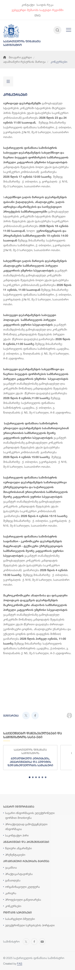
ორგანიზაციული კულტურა (22, 886)
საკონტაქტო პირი (17, 835)
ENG (37, 15)
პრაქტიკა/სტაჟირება (19, 874)
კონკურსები (13, 906)
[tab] (29, 777)
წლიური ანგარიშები (18, 848)
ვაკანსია (11, 867)
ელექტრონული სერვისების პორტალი (30, 925)
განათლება (12, 880)
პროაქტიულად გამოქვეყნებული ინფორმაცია (26, 826)
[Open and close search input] (57, 30)
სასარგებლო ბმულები (20, 918)
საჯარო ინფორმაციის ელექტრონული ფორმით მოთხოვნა (30, 815)
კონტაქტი (28, 4)
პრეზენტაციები (15, 854)
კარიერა (10, 893)
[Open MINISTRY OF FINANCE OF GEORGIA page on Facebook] (34, 941)
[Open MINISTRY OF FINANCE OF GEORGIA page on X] (26, 941)
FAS (19, 963)
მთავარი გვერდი (17, 57)
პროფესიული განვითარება (23, 899)
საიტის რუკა (45, 4)
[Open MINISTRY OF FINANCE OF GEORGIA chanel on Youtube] (42, 941)
